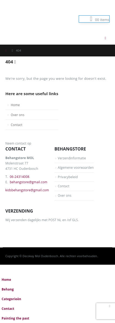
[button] (94, 38)
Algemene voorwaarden (76, 167)
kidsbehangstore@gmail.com (27, 190)
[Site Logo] (32, 15)
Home (15, 105)
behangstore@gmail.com (28, 182)
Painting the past (15, 318)
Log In (101, 11)
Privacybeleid (68, 177)
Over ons (17, 115)
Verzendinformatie (72, 158)
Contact (16, 125)
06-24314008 (19, 176)
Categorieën (11, 299)
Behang (8, 289)
